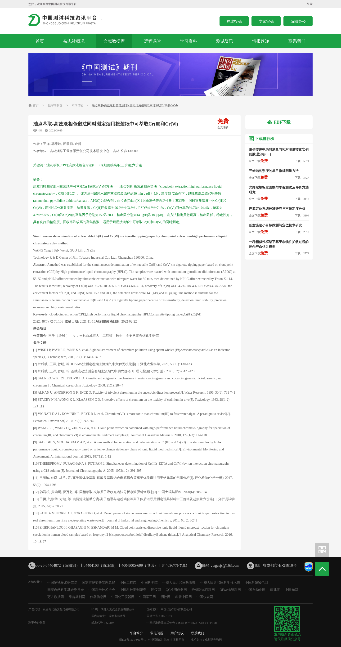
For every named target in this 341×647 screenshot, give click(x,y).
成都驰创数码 (213, 639)
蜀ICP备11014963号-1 (132, 639)
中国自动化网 (255, 590)
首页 (40, 41)
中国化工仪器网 (123, 597)
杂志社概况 (74, 41)
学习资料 (188, 41)
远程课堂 (152, 41)
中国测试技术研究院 (62, 582)
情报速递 (260, 41)
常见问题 (156, 633)
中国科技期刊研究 (133, 590)
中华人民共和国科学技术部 (220, 582)
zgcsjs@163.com (226, 565)
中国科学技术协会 (102, 590)
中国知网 (291, 590)
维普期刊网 (77, 597)
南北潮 (275, 590)
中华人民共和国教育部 (179, 582)
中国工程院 (128, 582)
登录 (310, 4)
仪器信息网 (98, 597)
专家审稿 (266, 21)
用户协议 (177, 633)
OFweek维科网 (230, 590)
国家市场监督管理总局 (98, 582)
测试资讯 (224, 41)
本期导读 (77, 105)
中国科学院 (149, 582)
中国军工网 (147, 597)
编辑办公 (298, 21)
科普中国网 (183, 597)
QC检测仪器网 (176, 590)
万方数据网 (55, 597)
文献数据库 (114, 41)
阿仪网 (156, 590)
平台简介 (136, 633)
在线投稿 (234, 21)
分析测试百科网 (203, 590)
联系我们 (296, 41)
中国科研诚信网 (256, 582)
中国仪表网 (205, 597)
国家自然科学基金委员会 (65, 590)
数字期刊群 (55, 105)
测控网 (165, 597)
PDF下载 (279, 122)
